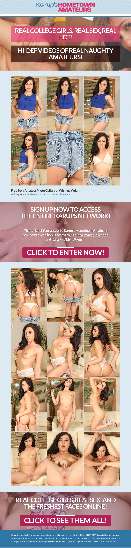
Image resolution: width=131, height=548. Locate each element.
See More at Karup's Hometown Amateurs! (49, 194)
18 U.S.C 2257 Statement (104, 542)
